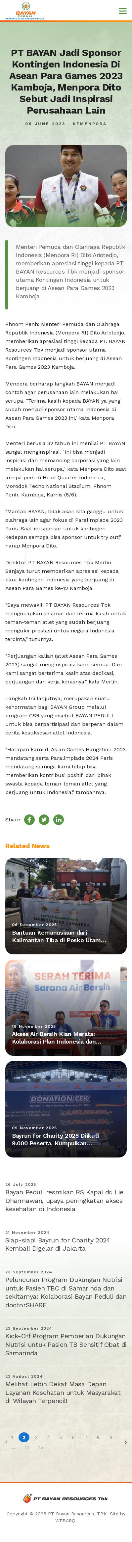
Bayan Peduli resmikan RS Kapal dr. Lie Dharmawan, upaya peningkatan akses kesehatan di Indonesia (64, 1200)
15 (41, 1447)
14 (27, 1447)
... (13, 1447)
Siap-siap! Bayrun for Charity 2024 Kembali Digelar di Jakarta (57, 1244)
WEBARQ (65, 1520)
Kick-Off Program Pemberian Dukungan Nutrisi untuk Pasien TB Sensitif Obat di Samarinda (66, 1344)
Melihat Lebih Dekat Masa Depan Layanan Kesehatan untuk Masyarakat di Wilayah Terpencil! (62, 1392)
